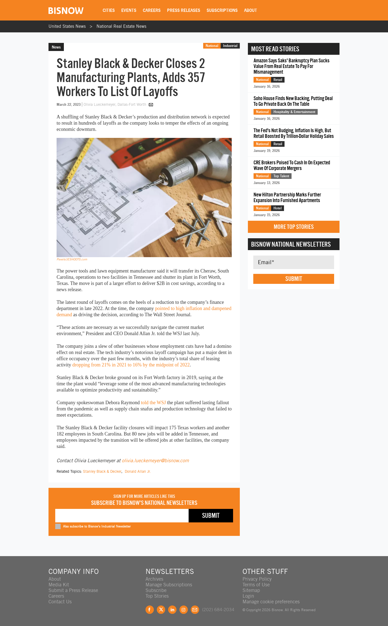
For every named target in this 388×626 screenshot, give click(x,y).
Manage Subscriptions (169, 584)
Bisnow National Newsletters (291, 244)
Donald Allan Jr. (138, 471)
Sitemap (251, 590)
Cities (109, 10)
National (212, 45)
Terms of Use (256, 584)
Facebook (150, 609)
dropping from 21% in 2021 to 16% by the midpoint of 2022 (130, 365)
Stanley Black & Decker (102, 471)
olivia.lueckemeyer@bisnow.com (155, 460)
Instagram (183, 609)
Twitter (161, 609)
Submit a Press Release (73, 590)
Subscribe (156, 590)
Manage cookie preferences (271, 601)
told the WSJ (153, 402)
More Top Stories (294, 226)
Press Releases (183, 10)
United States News (67, 26)
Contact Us (60, 601)
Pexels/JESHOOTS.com (72, 259)
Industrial (230, 45)
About (250, 10)
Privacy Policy (257, 579)
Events (128, 10)
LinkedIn (172, 609)
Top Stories (157, 596)
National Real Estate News (121, 26)
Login (248, 596)
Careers (152, 10)
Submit (293, 278)
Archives (154, 579)
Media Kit (58, 584)
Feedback (195, 609)
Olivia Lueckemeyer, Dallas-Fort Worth (115, 104)
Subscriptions (222, 10)
